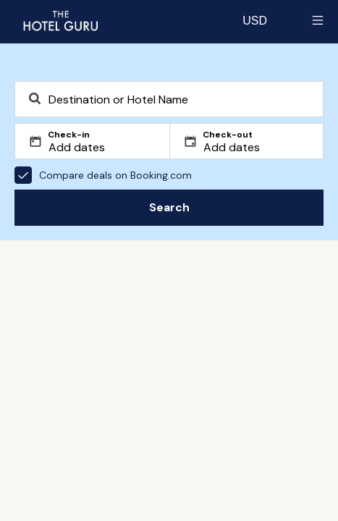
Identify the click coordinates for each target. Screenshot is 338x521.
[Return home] (60, 20)
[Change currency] (254, 20)
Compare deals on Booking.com (103, 175)
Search (169, 207)
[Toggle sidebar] (318, 20)
